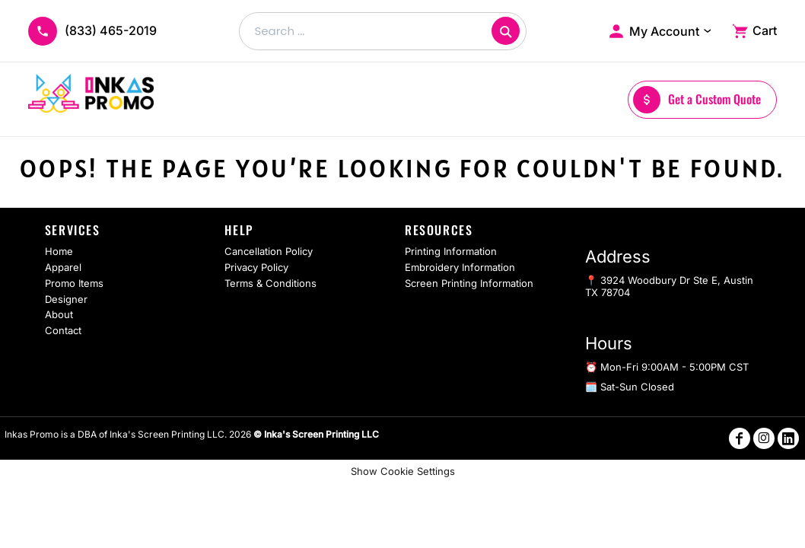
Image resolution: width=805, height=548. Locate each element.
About (59, 314)
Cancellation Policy (268, 251)
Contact (63, 330)
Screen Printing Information (469, 283)
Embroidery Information (460, 267)
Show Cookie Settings (403, 471)
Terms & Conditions (270, 283)
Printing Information (451, 251)
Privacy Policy (256, 267)
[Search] (506, 31)
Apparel (63, 267)
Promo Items (74, 283)
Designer (66, 299)
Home (59, 251)
